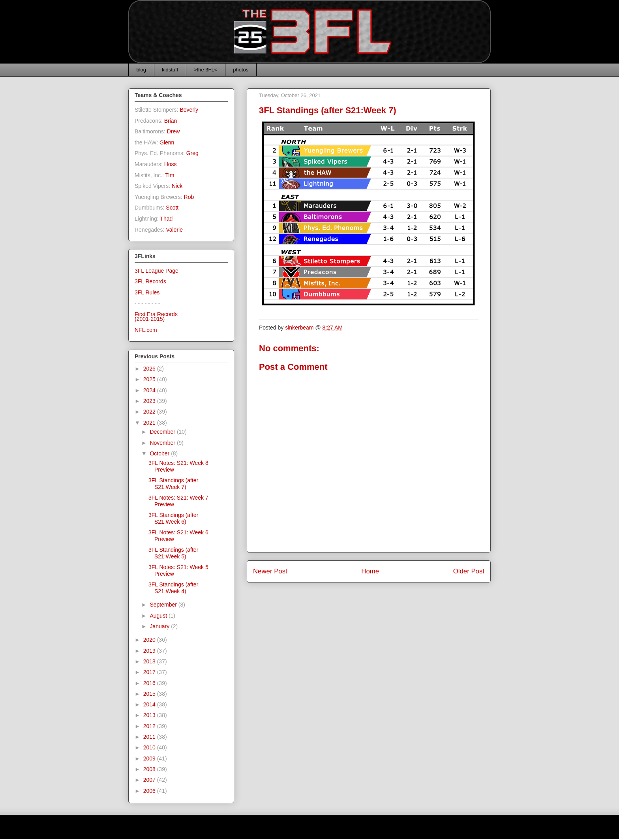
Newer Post (270, 571)
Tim (169, 175)
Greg (192, 153)
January (160, 626)
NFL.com (146, 330)
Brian (170, 121)
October (160, 453)
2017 (150, 672)
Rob (189, 197)
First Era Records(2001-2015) (156, 316)
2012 (150, 726)
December (163, 432)
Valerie (174, 230)
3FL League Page (156, 271)
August (159, 615)
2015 (150, 694)
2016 (150, 683)
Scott (172, 207)
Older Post (468, 571)
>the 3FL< (205, 70)
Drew (173, 131)
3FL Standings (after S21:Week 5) (173, 553)
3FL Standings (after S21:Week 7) (173, 483)
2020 (150, 640)
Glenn (166, 142)
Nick (177, 186)
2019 (150, 651)
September (164, 604)
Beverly (189, 110)
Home (370, 571)
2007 (150, 780)
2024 (150, 390)
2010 (150, 747)
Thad (166, 218)
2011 (150, 737)
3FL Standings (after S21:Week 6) (173, 518)
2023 (150, 401)
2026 (150, 368)
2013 (150, 715)
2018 (150, 661)
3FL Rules (147, 292)
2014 (150, 704)
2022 (150, 411)
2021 (150, 423)
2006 (150, 791)
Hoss (170, 164)
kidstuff (170, 70)
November (163, 443)
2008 (150, 769)
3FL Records (150, 281)
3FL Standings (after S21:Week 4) (173, 587)
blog (141, 70)
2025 (150, 379)
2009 (150, 758)
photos (240, 70)
